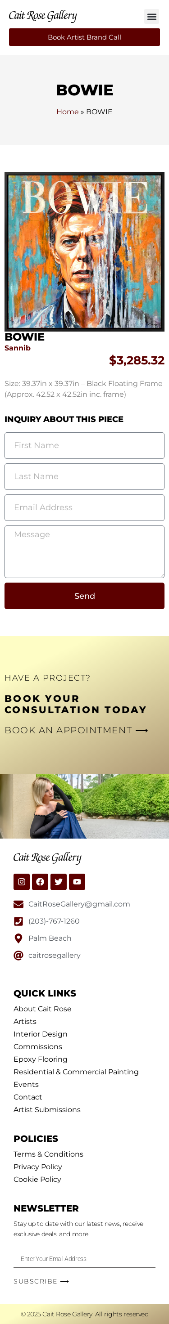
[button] (151, 16)
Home (67, 112)
